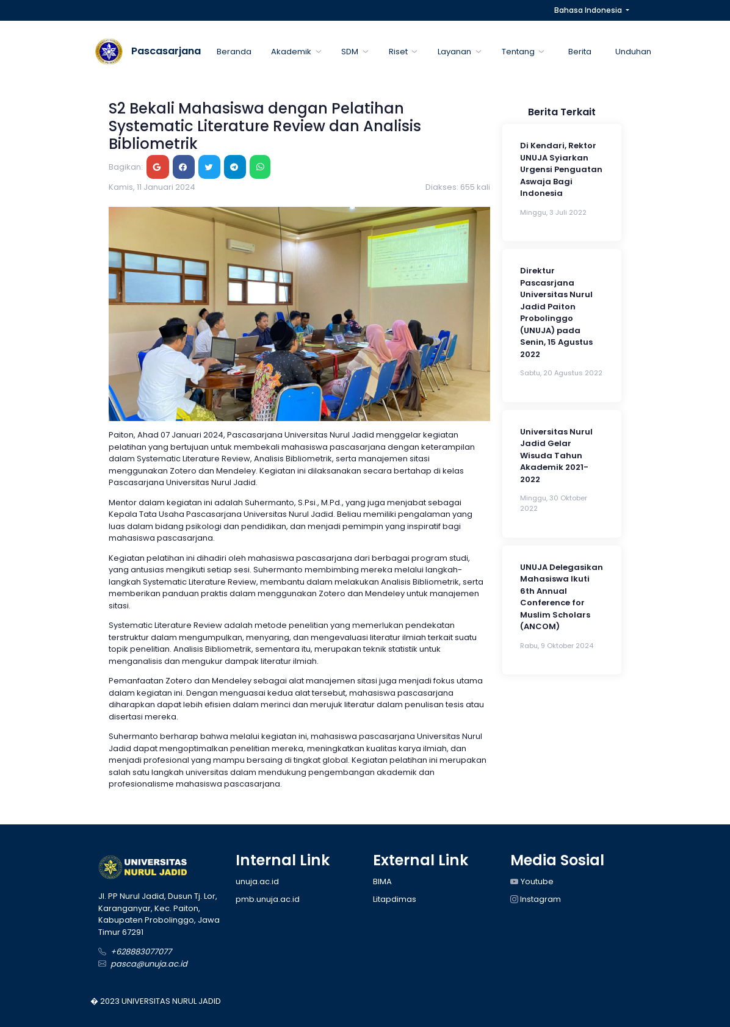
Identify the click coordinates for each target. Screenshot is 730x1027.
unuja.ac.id (257, 881)
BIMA (382, 881)
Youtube (532, 881)
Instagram (535, 899)
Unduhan (633, 51)
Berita (579, 51)
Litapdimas (394, 899)
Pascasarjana (166, 51)
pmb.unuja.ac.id (268, 899)
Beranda (234, 51)
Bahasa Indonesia (589, 10)
